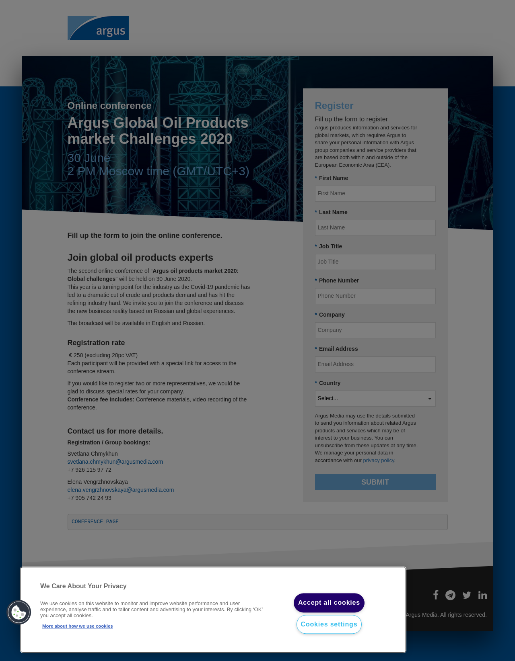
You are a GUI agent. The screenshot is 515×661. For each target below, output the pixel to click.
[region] (213, 610)
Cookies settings (329, 624)
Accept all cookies (329, 603)
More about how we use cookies (77, 626)
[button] (19, 612)
